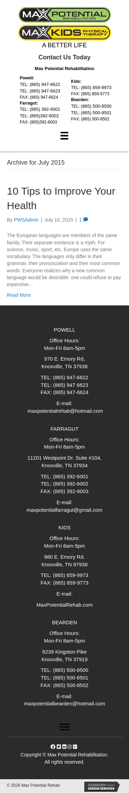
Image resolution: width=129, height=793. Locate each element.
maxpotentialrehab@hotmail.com (64, 411)
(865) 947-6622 (45, 84)
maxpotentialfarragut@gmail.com (64, 510)
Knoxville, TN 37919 (65, 659)
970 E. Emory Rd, (64, 359)
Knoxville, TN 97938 (65, 564)
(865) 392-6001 (45, 109)
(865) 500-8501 (96, 112)
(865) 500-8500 (96, 106)
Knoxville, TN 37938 (65, 366)
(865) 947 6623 (70, 385)
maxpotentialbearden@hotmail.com (64, 703)
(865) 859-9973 (96, 87)
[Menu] (64, 135)
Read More (19, 295)
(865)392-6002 (44, 115)
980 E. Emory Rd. (64, 557)
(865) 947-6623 (45, 91)
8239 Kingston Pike (64, 652)
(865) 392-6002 (70, 484)
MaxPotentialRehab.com (64, 605)
